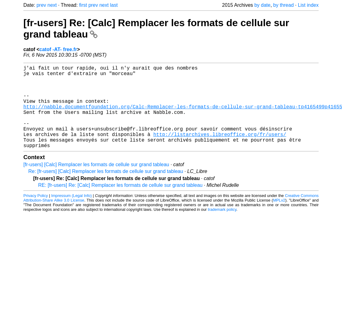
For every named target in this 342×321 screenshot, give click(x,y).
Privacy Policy (35, 214)
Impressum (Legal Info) (71, 214)
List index (308, 5)
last (114, 5)
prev (41, 5)
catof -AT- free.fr (58, 49)
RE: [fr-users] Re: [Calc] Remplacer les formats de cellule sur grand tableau (120, 203)
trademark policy (222, 228)
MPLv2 (279, 218)
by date (262, 5)
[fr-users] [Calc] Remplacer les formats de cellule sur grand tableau (96, 183)
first (83, 5)
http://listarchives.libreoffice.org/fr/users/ (219, 150)
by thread (283, 5)
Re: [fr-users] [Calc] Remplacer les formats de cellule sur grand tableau (105, 189)
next (52, 5)
